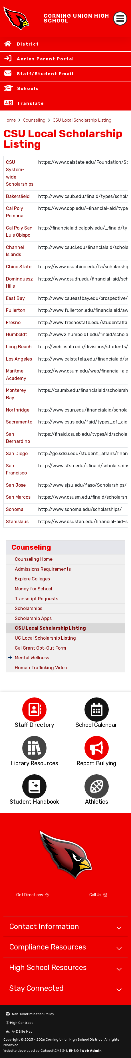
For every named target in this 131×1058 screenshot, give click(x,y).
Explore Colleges (32, 579)
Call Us (98, 895)
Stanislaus (17, 521)
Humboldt (16, 334)
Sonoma (14, 509)
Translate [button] (30, 103)
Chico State (18, 266)
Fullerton (15, 310)
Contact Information (44, 926)
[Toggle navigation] (120, 18)
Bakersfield (18, 196)
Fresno (13, 322)
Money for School (33, 589)
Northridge (17, 410)
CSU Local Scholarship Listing (82, 120)
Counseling (34, 120)
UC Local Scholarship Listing (45, 638)
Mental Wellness (32, 657)
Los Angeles (19, 359)
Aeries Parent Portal (45, 59)
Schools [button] (28, 88)
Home (9, 120)
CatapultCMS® (53, 1051)
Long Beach (19, 346)
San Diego (17, 453)
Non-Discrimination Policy (30, 1014)
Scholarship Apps (33, 618)
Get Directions (32, 895)
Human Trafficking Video (41, 667)
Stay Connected (36, 988)
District (28, 44)
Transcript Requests (36, 598)
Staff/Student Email (45, 73)
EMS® (74, 1051)
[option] (34, 709)
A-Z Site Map (19, 1032)
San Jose (16, 485)
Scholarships (28, 608)
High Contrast (21, 1023)
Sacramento (19, 422)
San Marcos (18, 497)
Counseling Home (34, 559)
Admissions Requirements (43, 569)
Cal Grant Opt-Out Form (40, 648)
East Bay (15, 298)
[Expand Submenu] (10, 657)
